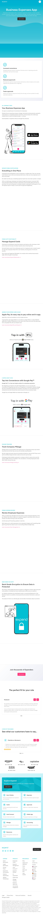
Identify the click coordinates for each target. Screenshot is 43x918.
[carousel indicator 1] (21, 715)
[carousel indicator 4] (22, 753)
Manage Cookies (5, 897)
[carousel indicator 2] (21, 753)
